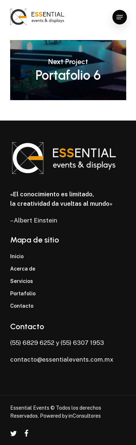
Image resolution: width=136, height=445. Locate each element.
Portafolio (23, 293)
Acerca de (22, 269)
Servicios (21, 281)
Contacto (21, 306)
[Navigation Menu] (119, 17)
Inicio (17, 256)
